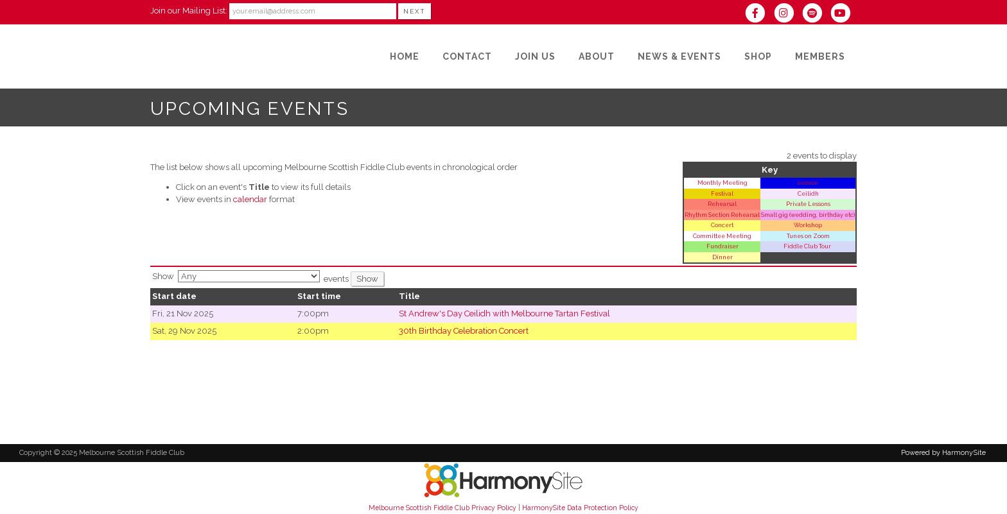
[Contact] (467, 56)
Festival (722, 193)
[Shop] (758, 56)
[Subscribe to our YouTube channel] (843, 14)
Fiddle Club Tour (808, 246)
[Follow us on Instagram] (787, 14)
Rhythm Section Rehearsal (722, 214)
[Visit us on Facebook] (759, 14)
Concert (722, 224)
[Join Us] (535, 56)
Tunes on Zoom (808, 235)
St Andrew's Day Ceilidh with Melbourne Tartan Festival (504, 313)
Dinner (722, 257)
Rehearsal (722, 203)
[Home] (404, 56)
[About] (596, 56)
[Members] (820, 56)
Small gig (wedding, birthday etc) (808, 214)
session (808, 182)
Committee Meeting (722, 235)
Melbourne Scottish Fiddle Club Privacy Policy (442, 507)
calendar (250, 199)
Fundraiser (722, 246)
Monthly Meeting (722, 182)
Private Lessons (808, 203)
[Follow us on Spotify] (816, 14)
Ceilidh (808, 193)
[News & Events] (679, 56)
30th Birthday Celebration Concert (464, 331)
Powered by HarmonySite (943, 453)
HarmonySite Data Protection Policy (580, 507)
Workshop (808, 224)
